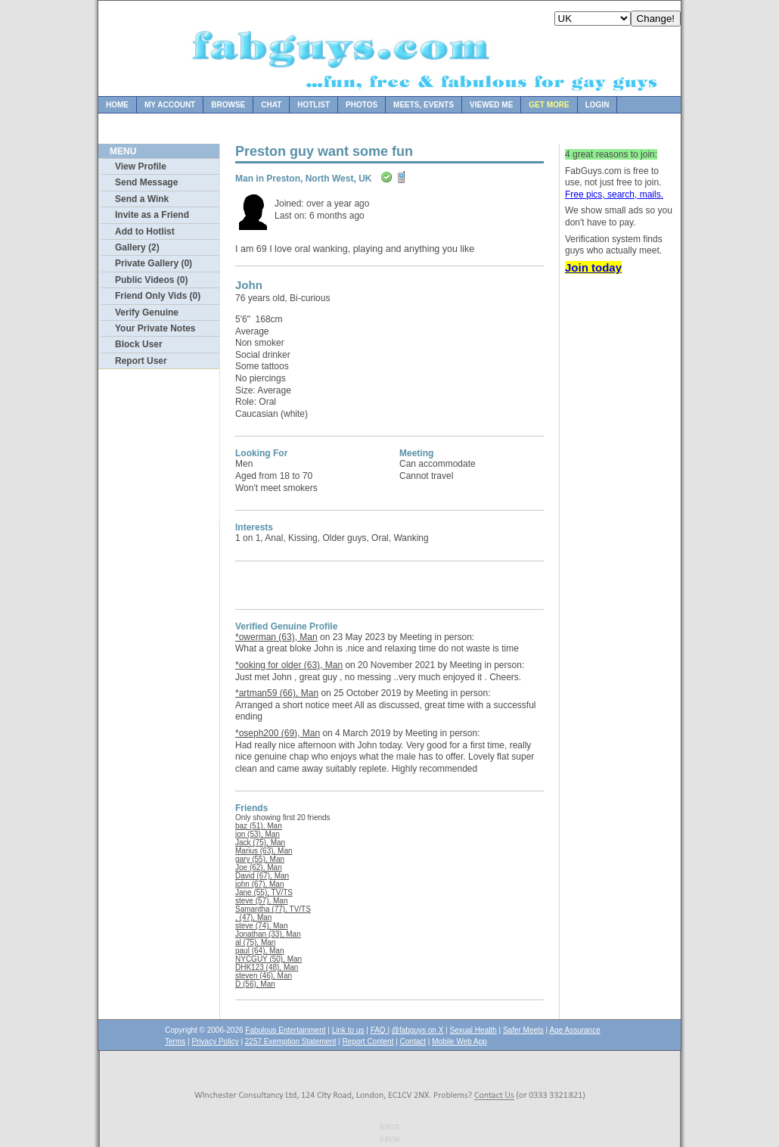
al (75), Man (255, 942)
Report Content (368, 1041)
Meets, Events (423, 105)
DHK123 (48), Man (266, 967)
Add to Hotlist (145, 231)
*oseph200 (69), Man (277, 733)
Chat (271, 105)
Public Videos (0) (151, 280)
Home (117, 105)
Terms (175, 1041)
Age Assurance (574, 1030)
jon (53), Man (257, 834)
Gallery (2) (137, 247)
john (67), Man (259, 884)
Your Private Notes (155, 328)
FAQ (379, 1030)
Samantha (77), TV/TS (273, 909)
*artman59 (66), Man (276, 693)
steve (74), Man (261, 926)
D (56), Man (255, 984)
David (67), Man (262, 876)
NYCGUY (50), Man (268, 959)
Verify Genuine (146, 312)
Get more (549, 105)
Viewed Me (491, 105)
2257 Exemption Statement (291, 1041)
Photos (361, 105)
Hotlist (313, 105)
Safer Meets (523, 1030)
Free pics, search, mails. (614, 194)
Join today (593, 267)
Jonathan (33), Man (268, 934)
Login (597, 105)
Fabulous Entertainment (285, 1030)
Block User (139, 344)
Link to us (348, 1030)
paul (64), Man (259, 951)
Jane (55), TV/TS (264, 892)
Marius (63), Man (264, 851)
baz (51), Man (258, 826)
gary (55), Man (259, 859)
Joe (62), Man (258, 867)
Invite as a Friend (152, 215)
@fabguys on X (418, 1030)
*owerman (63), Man (276, 637)
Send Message (146, 182)
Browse (228, 105)
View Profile (140, 166)
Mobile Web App (459, 1041)
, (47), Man (253, 917)
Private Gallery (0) (153, 263)
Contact (413, 1041)
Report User (141, 361)
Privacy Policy (214, 1041)
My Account (169, 105)
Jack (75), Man (260, 842)
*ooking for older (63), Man (289, 665)
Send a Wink (142, 199)
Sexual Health (473, 1030)
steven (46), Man (263, 975)
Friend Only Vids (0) (157, 296)
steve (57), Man (261, 901)
